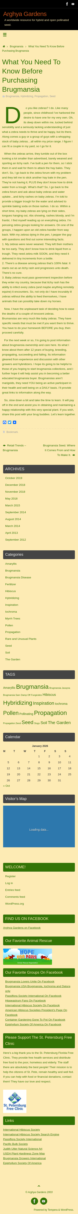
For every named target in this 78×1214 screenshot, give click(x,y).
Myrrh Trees (12, 618)
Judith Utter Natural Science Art (22, 1148)
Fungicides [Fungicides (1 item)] (36, 695)
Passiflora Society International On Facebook (33, 995)
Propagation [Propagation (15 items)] (50, 712)
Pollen (9, 625)
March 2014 (12, 526)
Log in (9, 883)
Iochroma (11, 611)
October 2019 (13, 478)
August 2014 (13, 519)
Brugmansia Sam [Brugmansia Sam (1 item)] (11, 695)
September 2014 (15, 512)
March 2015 (12, 505)
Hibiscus (10, 591)
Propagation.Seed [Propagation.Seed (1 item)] (12, 723)
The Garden (12, 659)
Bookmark (12, 432)
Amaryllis (11, 563)
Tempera (53, 1209)
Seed (52, 96)
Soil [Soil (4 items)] (44, 723)
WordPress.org (14, 903)
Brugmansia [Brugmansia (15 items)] (32, 686)
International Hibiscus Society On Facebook (32, 1005)
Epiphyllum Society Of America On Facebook (33, 1024)
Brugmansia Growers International (24, 1158)
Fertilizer (10, 584)
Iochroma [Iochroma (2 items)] (61, 703)
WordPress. (67, 1209)
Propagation (41, 96)
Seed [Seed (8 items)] (27, 722)
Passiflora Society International (22, 1139)
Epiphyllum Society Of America (22, 1163)
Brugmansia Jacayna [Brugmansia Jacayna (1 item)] (59, 688)
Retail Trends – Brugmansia (14, 448)
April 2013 (11, 532)
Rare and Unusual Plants (20, 638)
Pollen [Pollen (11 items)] (11, 713)
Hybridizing (27, 96)
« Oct (6, 785)
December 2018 (15, 484)
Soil (7, 652)
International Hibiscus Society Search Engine (31, 1134)
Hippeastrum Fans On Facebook (25, 1000)
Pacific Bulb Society (15, 1144)
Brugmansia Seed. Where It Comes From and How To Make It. (59, 450)
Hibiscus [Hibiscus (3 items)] (49, 695)
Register (10, 876)
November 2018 (15, 491)
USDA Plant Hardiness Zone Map (24, 1153)
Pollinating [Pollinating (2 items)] (26, 714)
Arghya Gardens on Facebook (22, 927)
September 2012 (15, 539)
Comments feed (15, 896)
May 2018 (11, 498)
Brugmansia (16, 46)
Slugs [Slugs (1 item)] (37, 723)
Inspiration (11, 604)
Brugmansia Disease (18, 577)
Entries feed (12, 890)
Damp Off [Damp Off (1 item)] (25, 695)
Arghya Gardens (25, 13)
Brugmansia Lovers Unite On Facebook (29, 981)
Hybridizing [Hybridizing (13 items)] (17, 702)
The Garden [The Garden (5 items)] (59, 722)
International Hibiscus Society (21, 1129)
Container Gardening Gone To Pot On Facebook (35, 1019)
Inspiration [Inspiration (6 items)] (43, 703)
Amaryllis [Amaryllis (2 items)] (9, 687)
